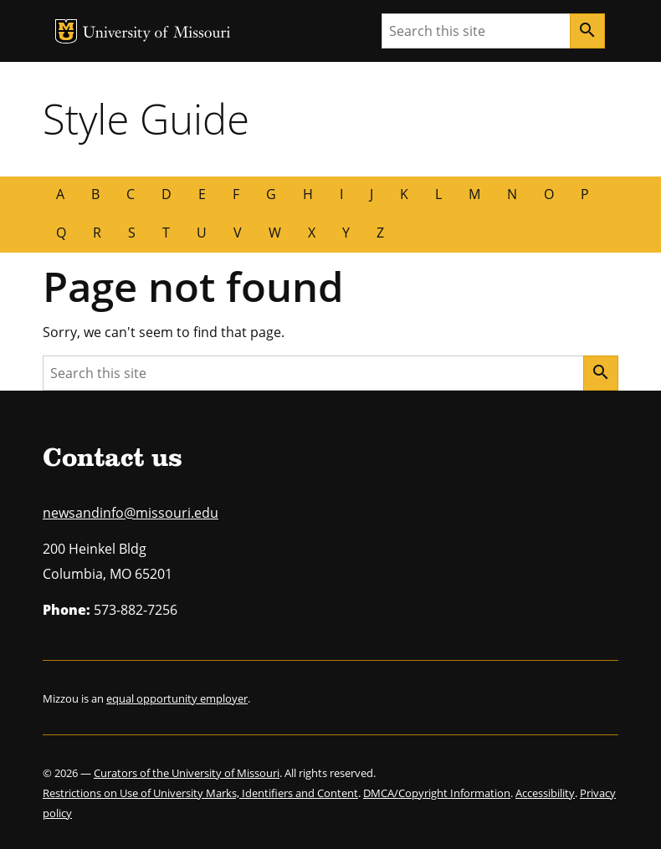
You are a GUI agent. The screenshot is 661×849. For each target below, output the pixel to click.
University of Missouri (157, 34)
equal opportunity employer (177, 698)
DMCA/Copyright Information (436, 792)
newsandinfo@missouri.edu (130, 513)
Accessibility (545, 792)
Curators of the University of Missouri (186, 772)
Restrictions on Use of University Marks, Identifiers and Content (200, 792)
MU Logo (66, 31)
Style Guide (146, 118)
